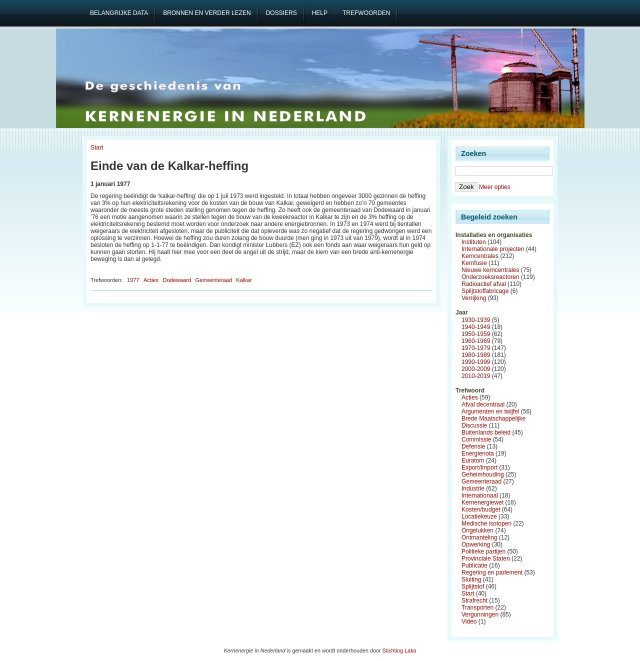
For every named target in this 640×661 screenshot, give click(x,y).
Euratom (473, 460)
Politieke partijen (484, 551)
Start (96, 147)
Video (469, 621)
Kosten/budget (481, 509)
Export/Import (480, 467)
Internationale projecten (493, 249)
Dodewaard (177, 280)
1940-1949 (476, 327)
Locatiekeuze (479, 516)
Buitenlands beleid (486, 432)
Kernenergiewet (483, 502)
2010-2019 (476, 376)
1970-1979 (476, 348)
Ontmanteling (479, 537)
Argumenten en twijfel (490, 411)
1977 (133, 280)
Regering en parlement (492, 572)
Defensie (473, 446)
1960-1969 (476, 341)
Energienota (478, 453)
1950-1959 (476, 334)
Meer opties (494, 187)
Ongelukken (478, 530)
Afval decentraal (483, 404)
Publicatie (475, 565)
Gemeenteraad (213, 280)
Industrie (473, 488)
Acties (151, 280)
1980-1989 (476, 355)
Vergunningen (480, 614)
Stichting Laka (399, 651)
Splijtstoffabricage (485, 291)
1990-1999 (476, 362)
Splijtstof (473, 586)
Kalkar (244, 280)
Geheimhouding (483, 474)
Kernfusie (474, 263)
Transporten (478, 607)
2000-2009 (476, 369)
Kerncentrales (480, 256)
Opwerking (476, 544)
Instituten (474, 242)
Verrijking (474, 298)
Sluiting (471, 579)
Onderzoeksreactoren (490, 277)
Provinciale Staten (486, 558)
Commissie (476, 439)
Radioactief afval (484, 284)
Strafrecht (475, 600)
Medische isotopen (487, 523)
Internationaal (480, 495)
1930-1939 (476, 320)
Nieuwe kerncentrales (490, 270)
